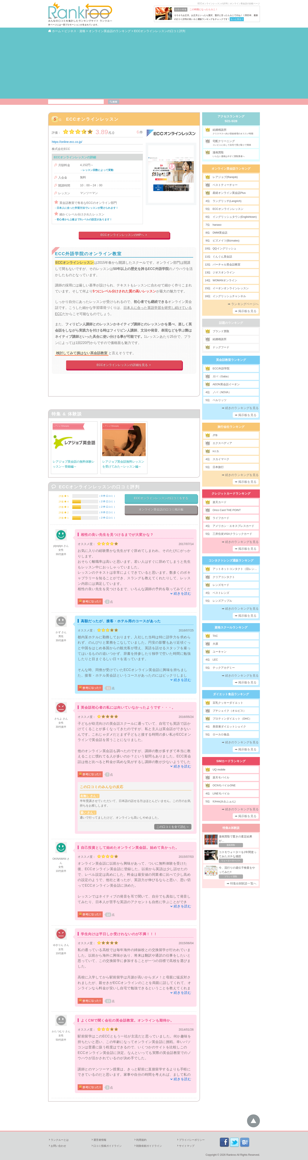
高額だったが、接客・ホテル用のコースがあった (121, 621)
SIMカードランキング (231, 761)
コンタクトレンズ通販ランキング (231, 560)
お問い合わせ (57, 1145)
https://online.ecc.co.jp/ (67, 142)
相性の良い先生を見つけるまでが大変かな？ (117, 534)
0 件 (107, 496)
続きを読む (182, 593)
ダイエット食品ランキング (231, 694)
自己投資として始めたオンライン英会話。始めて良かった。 (130, 847)
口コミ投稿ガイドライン (106, 1145)
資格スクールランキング (231, 627)
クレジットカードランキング (231, 493)
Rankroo (231, 1154)
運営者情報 (98, 1139)
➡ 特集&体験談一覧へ (241, 883)
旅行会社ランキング (231, 426)
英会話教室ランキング (231, 359)
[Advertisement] (154, 66)
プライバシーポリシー (190, 1139)
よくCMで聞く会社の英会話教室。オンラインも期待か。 (127, 1020)
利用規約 (140, 1139)
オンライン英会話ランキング (231, 168)
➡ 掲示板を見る (246, 311)
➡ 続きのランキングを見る (240, 408)
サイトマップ (185, 1145)
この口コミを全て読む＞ (172, 826)
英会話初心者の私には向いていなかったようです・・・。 (128, 707)
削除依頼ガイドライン (148, 1145)
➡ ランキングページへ (243, 304)
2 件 (107, 501)
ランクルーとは (58, 1139)
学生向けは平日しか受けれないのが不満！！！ (119, 934)
